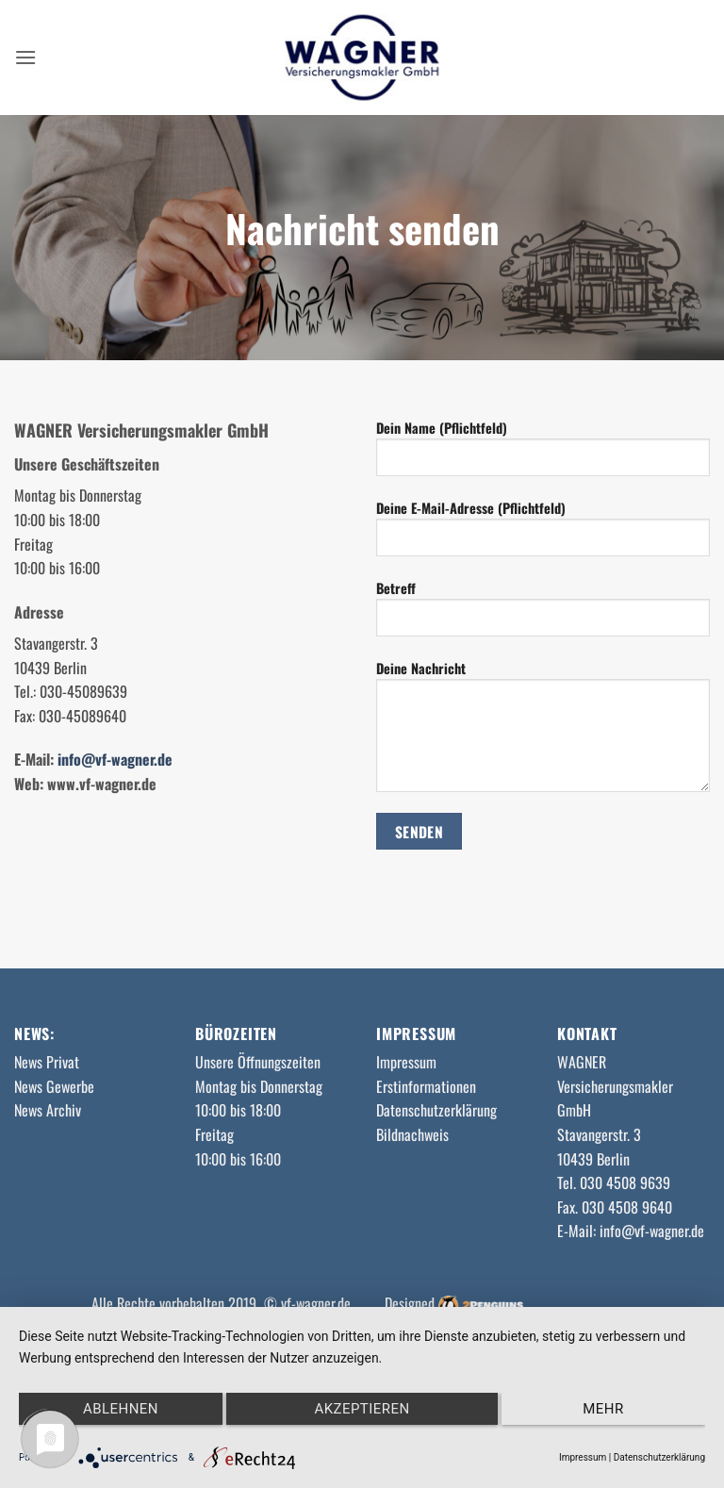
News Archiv (47, 1110)
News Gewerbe (54, 1086)
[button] (25, 57)
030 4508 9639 (625, 1182)
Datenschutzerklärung (436, 1110)
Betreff (543, 615)
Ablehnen (120, 1408)
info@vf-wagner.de (115, 759)
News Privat (46, 1061)
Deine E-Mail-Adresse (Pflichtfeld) (543, 534)
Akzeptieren (361, 1408)
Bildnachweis (412, 1134)
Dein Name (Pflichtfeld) (543, 454)
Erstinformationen (426, 1086)
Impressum (406, 1061)
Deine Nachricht (543, 732)
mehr (603, 1408)
